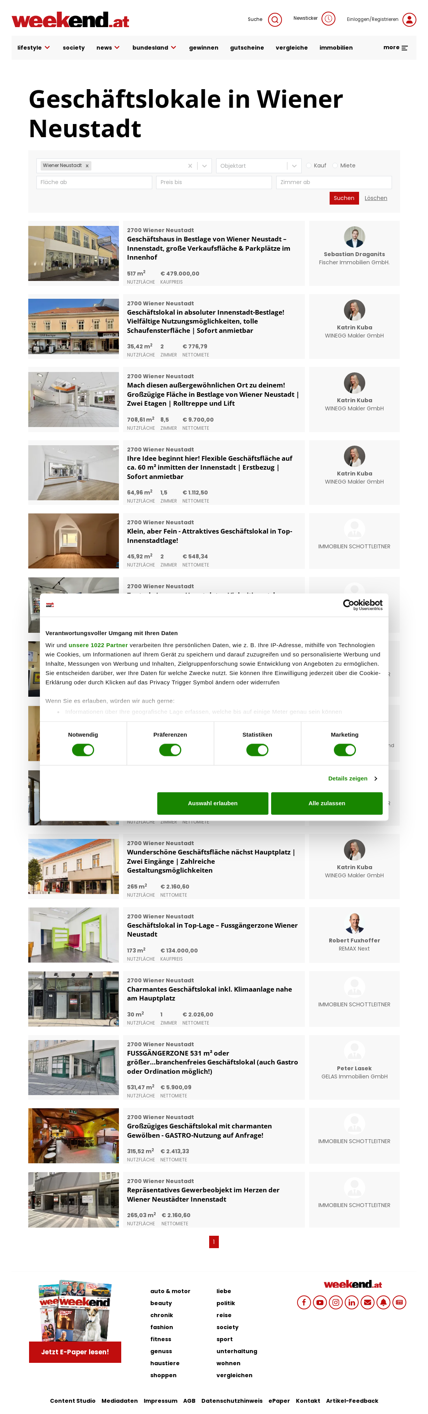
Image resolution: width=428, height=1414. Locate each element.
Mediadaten (119, 1401)
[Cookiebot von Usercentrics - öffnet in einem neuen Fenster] (349, 605)
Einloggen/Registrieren (381, 20)
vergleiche (292, 48)
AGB (189, 1401)
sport (225, 1339)
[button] (87, 166)
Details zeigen (348, 778)
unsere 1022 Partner (98, 645)
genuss (161, 1351)
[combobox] (94, 166)
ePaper (279, 1401)
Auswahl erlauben (212, 803)
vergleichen (235, 1375)
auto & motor (170, 1291)
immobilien (336, 48)
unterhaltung (237, 1351)
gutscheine (247, 48)
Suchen (344, 198)
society (74, 48)
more (396, 47)
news (108, 48)
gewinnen (203, 48)
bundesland (154, 48)
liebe (224, 1291)
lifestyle (34, 48)
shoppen (163, 1375)
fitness (160, 1339)
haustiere (165, 1363)
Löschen (376, 198)
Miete (348, 165)
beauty (161, 1303)
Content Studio (73, 1401)
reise (224, 1315)
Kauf (320, 165)
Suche (265, 20)
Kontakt (308, 1401)
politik (226, 1303)
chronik (161, 1315)
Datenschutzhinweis (232, 1401)
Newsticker (314, 19)
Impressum (160, 1401)
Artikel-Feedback (352, 1401)
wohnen (229, 1363)
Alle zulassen (326, 803)
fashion (161, 1327)
